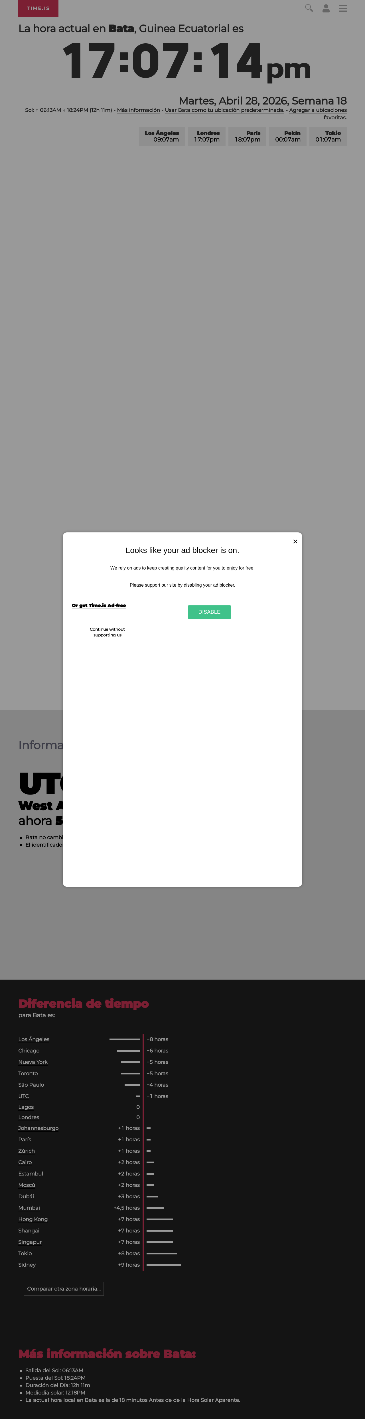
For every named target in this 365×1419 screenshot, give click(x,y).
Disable (209, 612)
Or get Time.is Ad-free (99, 605)
